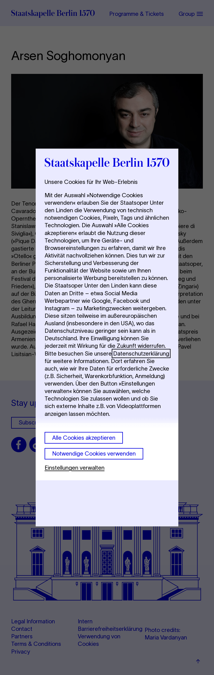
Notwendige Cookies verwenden (94, 453)
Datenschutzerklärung (141, 353)
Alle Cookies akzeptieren (83, 437)
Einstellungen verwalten (74, 467)
